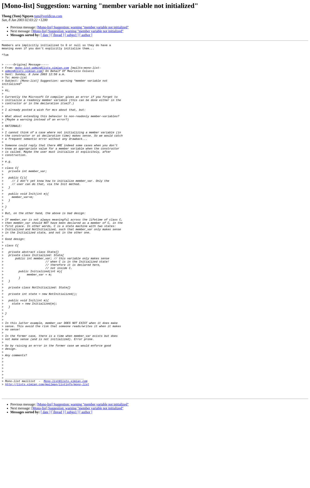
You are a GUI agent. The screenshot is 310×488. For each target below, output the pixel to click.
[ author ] (85, 35)
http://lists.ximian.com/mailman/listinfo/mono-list (47, 453)
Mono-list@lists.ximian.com (65, 449)
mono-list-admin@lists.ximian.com (42, 73)
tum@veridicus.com (48, 16)
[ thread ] (57, 35)
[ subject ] (72, 35)
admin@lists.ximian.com (23, 77)
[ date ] (45, 35)
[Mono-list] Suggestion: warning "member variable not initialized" (83, 27)
